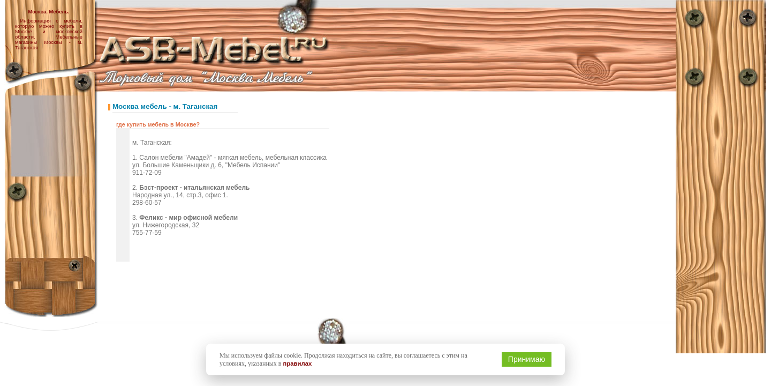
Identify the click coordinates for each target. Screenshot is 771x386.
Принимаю (526, 359)
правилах (297, 363)
